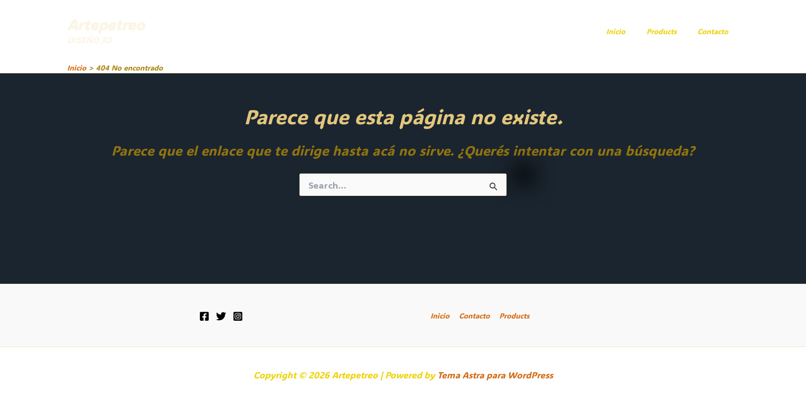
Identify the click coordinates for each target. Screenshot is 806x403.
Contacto (716, 31)
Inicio (631, 31)
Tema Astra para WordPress (495, 375)
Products (671, 31)
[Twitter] (221, 316)
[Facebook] (204, 316)
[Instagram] (238, 316)
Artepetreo (105, 24)
